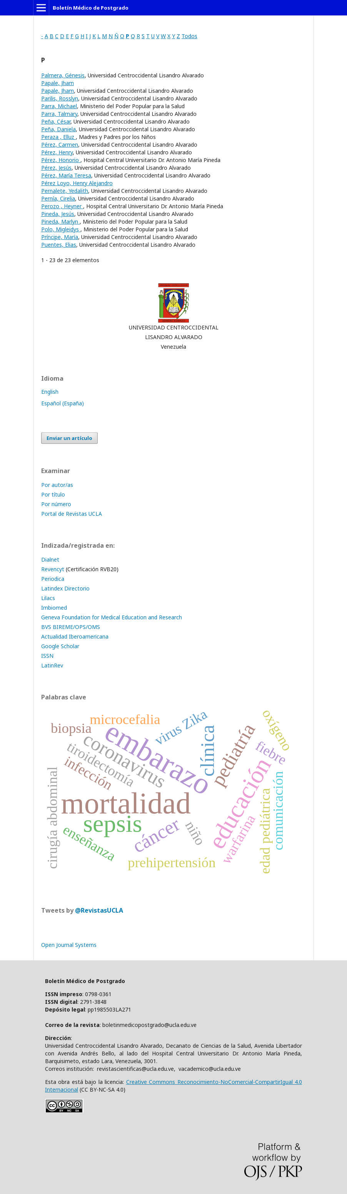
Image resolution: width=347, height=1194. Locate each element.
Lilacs (48, 598)
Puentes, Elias (58, 244)
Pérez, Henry (57, 152)
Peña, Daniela (58, 129)
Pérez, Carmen (59, 144)
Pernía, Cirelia (58, 198)
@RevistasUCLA (99, 910)
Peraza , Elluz (58, 136)
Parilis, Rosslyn (59, 98)
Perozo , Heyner (62, 206)
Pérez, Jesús (56, 167)
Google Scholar (60, 646)
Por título (53, 494)
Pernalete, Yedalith (64, 190)
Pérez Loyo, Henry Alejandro (77, 183)
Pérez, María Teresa (66, 175)
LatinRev (52, 665)
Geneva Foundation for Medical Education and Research (111, 617)
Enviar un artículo (69, 438)
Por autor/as (57, 484)
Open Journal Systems (69, 944)
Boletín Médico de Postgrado (90, 7)
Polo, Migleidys (60, 229)
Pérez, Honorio (60, 160)
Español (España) (62, 403)
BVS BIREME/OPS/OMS (70, 626)
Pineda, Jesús (57, 213)
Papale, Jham (57, 83)
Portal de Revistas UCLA (71, 513)
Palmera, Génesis (63, 75)
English (49, 391)
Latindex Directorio (65, 588)
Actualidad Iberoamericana (74, 636)
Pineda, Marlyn (60, 221)
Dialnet (50, 559)
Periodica (52, 578)
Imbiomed (54, 607)
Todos (189, 36)
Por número (56, 504)
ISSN (47, 655)
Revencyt (52, 569)
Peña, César (55, 121)
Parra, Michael (59, 106)
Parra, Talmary (59, 113)
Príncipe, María (59, 237)
